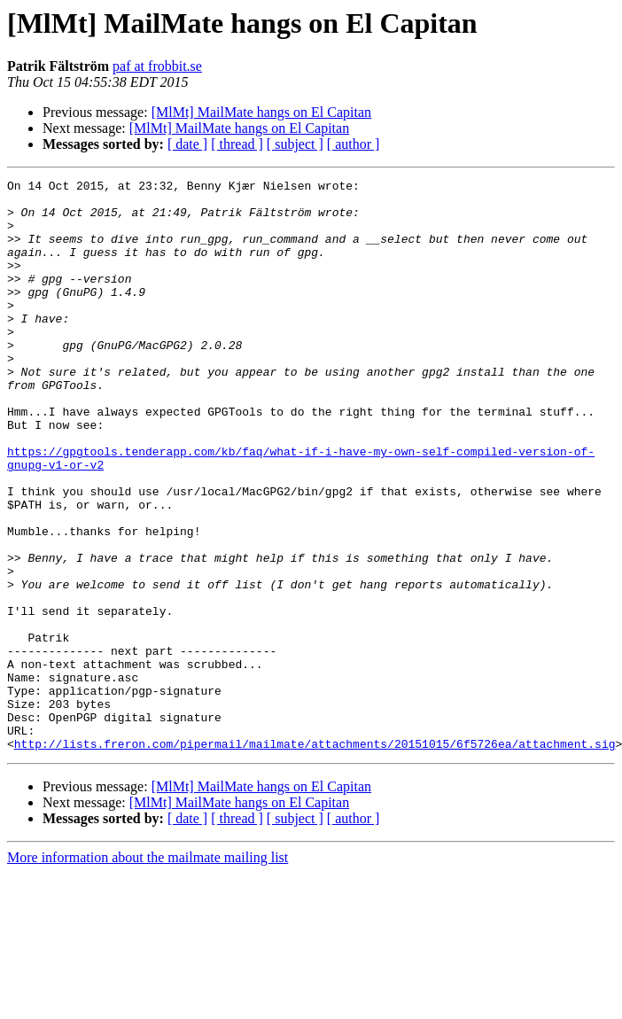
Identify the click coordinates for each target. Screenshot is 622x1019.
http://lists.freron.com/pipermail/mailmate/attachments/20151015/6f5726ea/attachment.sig (315, 858)
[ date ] (187, 144)
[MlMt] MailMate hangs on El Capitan (261, 112)
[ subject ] (295, 144)
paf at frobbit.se (157, 66)
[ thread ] (237, 144)
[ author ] (353, 144)
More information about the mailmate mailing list (147, 971)
